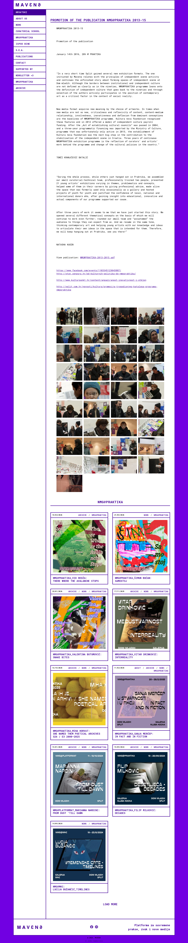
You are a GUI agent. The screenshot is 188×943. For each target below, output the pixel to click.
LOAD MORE (110, 903)
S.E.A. (20, 50)
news (18, 24)
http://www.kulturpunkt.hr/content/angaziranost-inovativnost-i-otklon (101, 280)
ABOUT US (21, 18)
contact (21, 62)
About (137, 668)
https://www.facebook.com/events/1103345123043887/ (88, 270)
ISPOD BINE (23, 43)
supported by (24, 69)
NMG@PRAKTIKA (24, 37)
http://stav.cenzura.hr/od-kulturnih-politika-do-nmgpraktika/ (96, 273)
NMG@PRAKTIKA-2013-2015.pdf (97, 257)
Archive (21, 88)
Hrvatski (21, 12)
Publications (24, 56)
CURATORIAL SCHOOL (28, 31)
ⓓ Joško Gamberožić (94, 941)
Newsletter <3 (25, 75)
